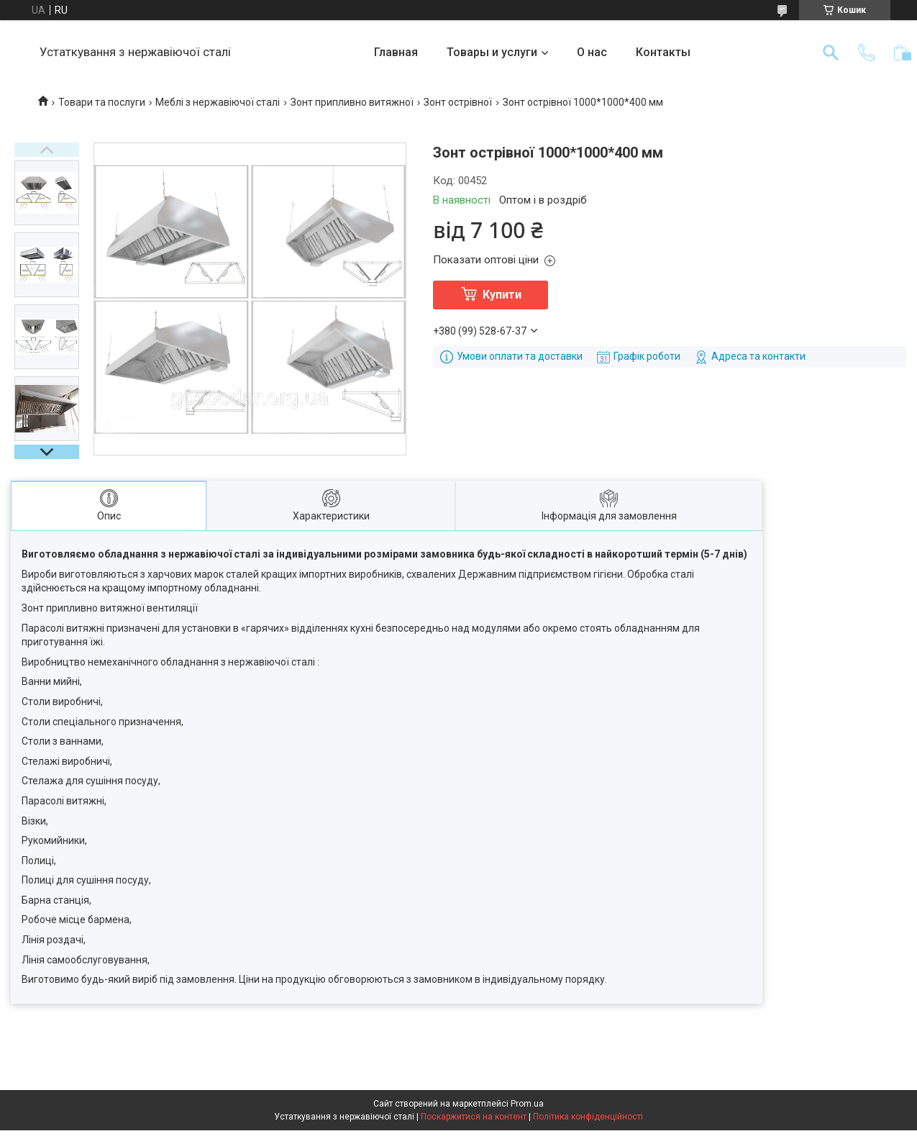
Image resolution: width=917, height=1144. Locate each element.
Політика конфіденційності (588, 1117)
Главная (396, 52)
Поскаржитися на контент (473, 1117)
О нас (592, 52)
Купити (502, 294)
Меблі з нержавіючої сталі (217, 102)
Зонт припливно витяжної (352, 102)
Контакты (663, 52)
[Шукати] (830, 52)
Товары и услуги (492, 52)
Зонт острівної (458, 102)
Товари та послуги (101, 102)
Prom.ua (527, 1104)
